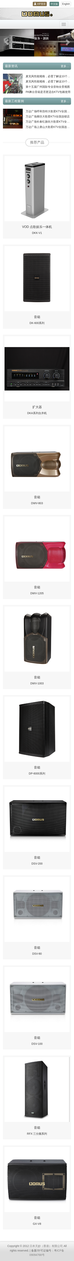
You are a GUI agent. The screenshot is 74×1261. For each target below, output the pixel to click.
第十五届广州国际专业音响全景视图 (48, 86)
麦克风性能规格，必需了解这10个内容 (49, 76)
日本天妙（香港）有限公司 (46, 1246)
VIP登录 (40, 4)
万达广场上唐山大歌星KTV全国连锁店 (49, 127)
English (66, 4)
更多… (65, 66)
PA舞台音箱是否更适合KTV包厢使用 (48, 91)
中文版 (54, 4)
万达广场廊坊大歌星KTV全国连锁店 (48, 116)
